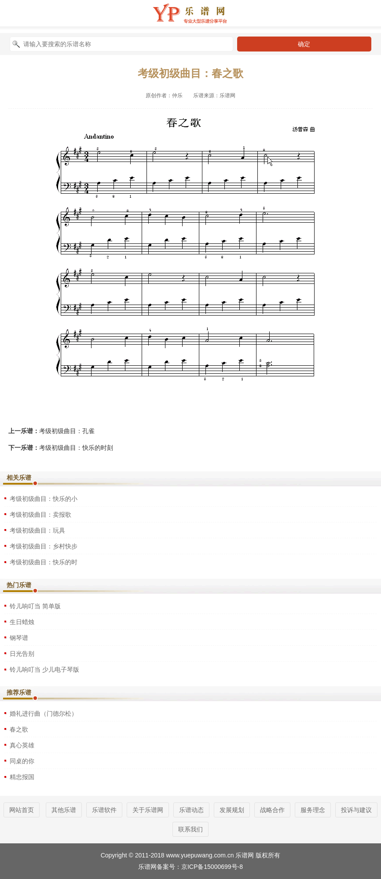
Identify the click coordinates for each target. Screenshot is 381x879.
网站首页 (21, 809)
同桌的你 (22, 761)
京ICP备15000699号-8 (212, 866)
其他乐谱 (63, 809)
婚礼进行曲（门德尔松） (43, 713)
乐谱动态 (191, 809)
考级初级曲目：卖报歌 (40, 514)
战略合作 (272, 809)
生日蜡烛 (22, 621)
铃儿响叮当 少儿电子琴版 (44, 669)
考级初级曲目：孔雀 (67, 430)
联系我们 (190, 829)
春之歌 (19, 729)
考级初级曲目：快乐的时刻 (76, 447)
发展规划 (232, 809)
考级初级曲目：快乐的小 (43, 498)
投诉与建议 (356, 809)
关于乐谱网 (147, 809)
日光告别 (22, 653)
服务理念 (312, 809)
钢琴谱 (19, 637)
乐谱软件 (104, 809)
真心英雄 (22, 745)
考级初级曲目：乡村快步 (43, 546)
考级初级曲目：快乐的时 (43, 562)
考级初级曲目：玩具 (37, 530)
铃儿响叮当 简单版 (35, 606)
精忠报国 (22, 776)
